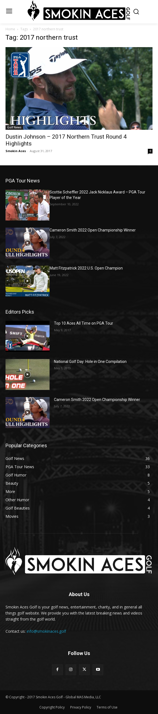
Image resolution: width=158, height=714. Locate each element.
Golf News (14, 127)
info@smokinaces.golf (46, 631)
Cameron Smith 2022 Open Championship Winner (93, 230)
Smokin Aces (16, 151)
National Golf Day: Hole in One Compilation (90, 361)
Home (10, 29)
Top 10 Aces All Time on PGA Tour (83, 323)
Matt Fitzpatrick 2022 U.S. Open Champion (86, 268)
